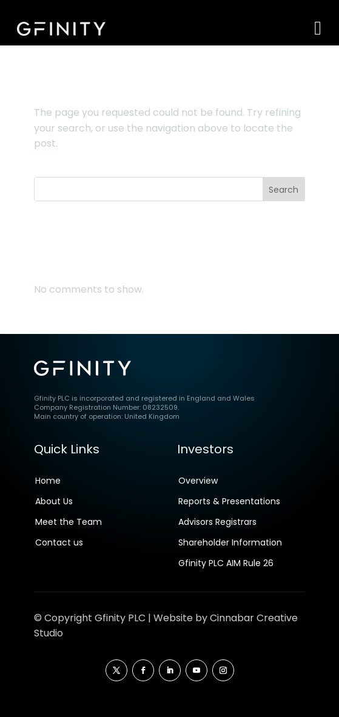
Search (283, 190)
